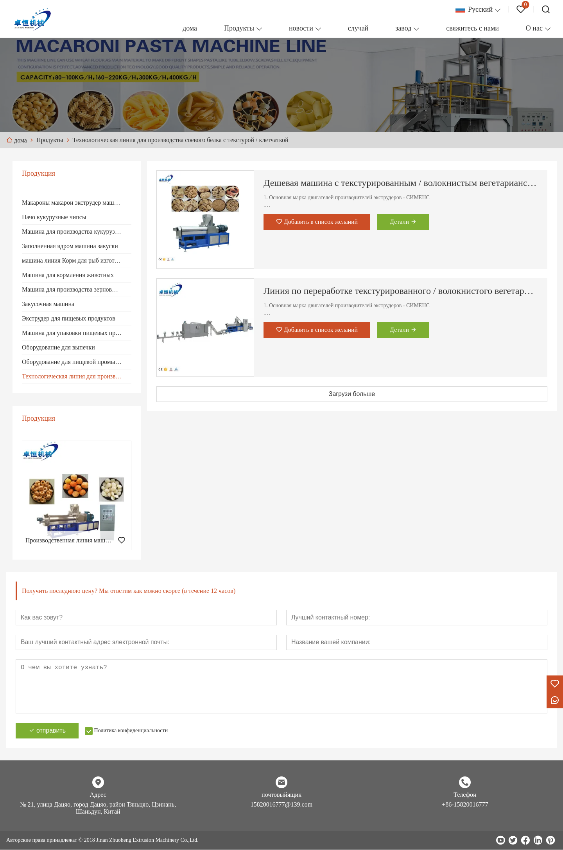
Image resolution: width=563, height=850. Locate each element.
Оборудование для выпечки (58, 347)
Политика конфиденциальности (132, 731)
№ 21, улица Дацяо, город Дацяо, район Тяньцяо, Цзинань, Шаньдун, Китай (98, 808)
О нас (534, 28)
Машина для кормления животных (68, 275)
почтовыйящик (281, 795)
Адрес (98, 795)
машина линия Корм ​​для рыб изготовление (76, 260)
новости (301, 28)
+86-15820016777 (465, 804)
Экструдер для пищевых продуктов (68, 318)
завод (403, 28)
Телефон (465, 795)
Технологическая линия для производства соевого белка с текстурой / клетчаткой (76, 376)
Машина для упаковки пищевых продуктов (76, 333)
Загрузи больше (352, 394)
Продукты (239, 28)
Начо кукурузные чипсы (54, 217)
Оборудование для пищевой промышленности (76, 361)
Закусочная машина (48, 304)
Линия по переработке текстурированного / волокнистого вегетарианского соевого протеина (401, 291)
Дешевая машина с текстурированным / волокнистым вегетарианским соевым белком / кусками (401, 183)
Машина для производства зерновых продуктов (76, 289)
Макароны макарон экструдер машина (73, 202)
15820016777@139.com (281, 804)
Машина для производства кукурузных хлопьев (76, 231)
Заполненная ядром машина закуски (70, 246)
